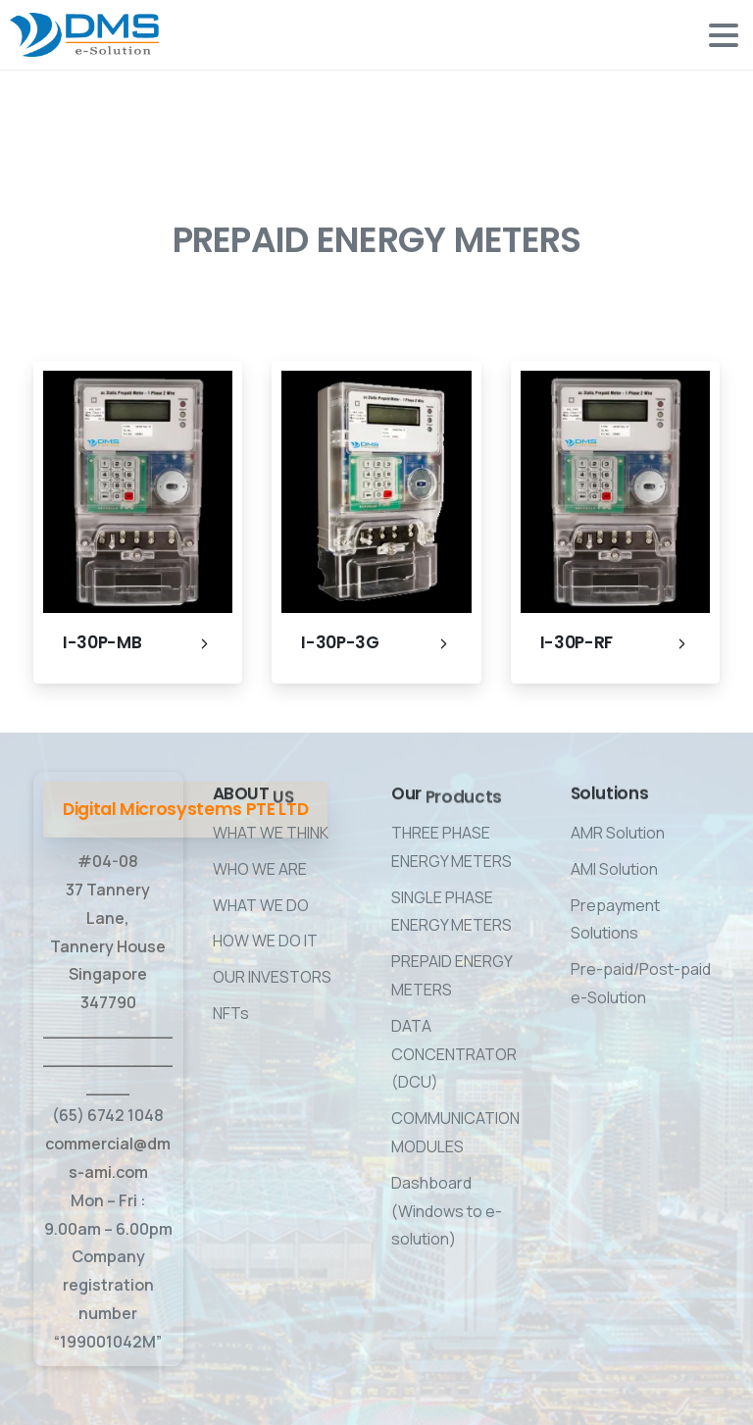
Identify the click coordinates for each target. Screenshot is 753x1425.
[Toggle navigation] (723, 35)
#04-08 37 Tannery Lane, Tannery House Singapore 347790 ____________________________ (108, 973)
